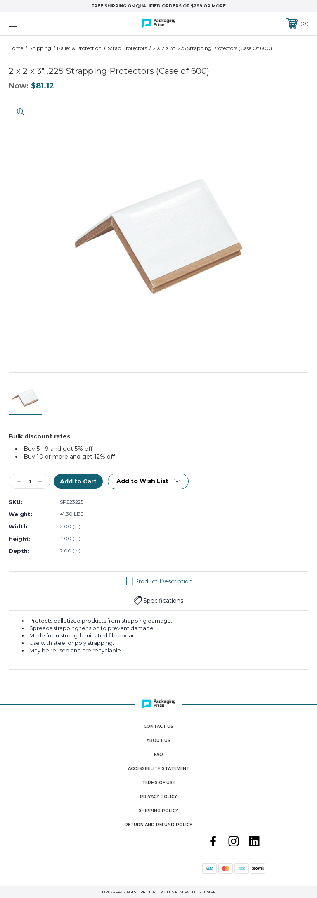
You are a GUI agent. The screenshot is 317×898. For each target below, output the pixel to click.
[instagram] (233, 842)
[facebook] (213, 842)
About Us (158, 740)
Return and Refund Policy (158, 824)
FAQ (158, 754)
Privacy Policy (158, 796)
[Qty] (29, 481)
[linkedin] (254, 842)
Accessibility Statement (158, 768)
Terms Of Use (158, 782)
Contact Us (158, 726)
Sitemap (207, 892)
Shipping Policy (158, 810)
